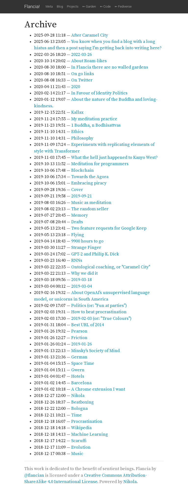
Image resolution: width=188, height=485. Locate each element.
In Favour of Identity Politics (99, 93)
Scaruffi (78, 441)
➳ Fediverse (123, 6)
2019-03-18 (81, 280)
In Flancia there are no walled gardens (109, 67)
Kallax (77, 112)
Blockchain (82, 170)
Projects (72, 6)
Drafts (77, 222)
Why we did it (84, 273)
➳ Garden (89, 6)
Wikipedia (81, 428)
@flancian (34, 475)
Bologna (79, 408)
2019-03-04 (81, 286)
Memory (79, 215)
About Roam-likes (89, 61)
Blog (60, 6)
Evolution (81, 447)
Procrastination (86, 421)
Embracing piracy (88, 183)
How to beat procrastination (99, 312)
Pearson (79, 331)
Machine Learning (89, 434)
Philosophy (82, 138)
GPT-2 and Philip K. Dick (95, 254)
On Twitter (82, 80)
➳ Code (105, 6)
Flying (77, 235)
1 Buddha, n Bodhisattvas (96, 125)
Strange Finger (86, 247)
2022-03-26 (81, 54)
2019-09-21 (81, 196)
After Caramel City (89, 35)
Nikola (77, 395)
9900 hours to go (87, 241)
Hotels (77, 376)
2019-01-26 (81, 344)
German (79, 357)
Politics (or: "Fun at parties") (99, 305)
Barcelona (81, 383)
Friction (79, 338)
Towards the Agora (89, 177)
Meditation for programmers (100, 164)
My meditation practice (94, 119)
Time (76, 415)
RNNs (76, 260)
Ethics (77, 131)
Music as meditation (91, 202)
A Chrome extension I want (98, 389)
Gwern (77, 370)
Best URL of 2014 (87, 325)
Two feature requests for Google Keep (108, 228)
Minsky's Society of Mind (95, 351)
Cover (77, 189)
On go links (82, 74)
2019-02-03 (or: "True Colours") (101, 318)
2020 (75, 87)
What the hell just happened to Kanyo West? (114, 157)
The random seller (89, 209)
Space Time (82, 363)
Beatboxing (82, 402)
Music (77, 453)
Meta (49, 6)
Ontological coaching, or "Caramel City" (110, 267)
